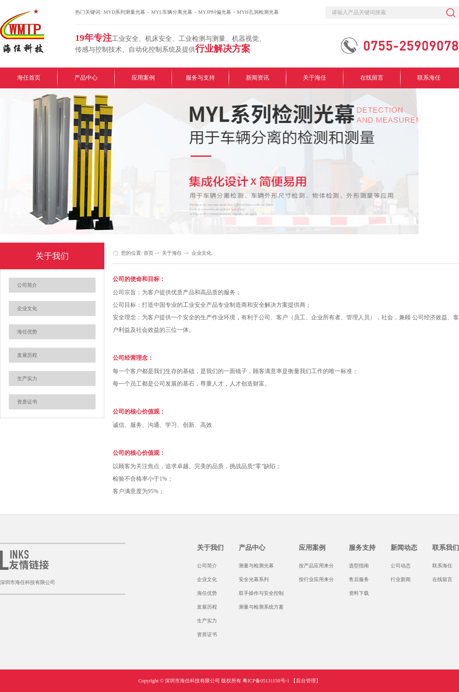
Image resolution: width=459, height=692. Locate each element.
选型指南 (359, 566)
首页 (149, 253)
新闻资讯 (257, 78)
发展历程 (27, 355)
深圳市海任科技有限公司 (27, 582)
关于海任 (314, 78)
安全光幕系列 (254, 579)
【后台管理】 (306, 681)
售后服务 (359, 579)
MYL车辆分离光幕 (171, 12)
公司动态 (401, 566)
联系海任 (429, 78)
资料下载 (359, 593)
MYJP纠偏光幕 (214, 12)
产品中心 (86, 78)
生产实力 (27, 378)
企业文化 (27, 308)
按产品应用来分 (316, 566)
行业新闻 (401, 579)
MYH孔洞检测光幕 (258, 12)
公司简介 (27, 285)
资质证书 (27, 402)
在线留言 (371, 78)
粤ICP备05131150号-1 (265, 681)
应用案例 (143, 78)
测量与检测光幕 (256, 566)
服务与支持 (200, 78)
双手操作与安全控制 (261, 593)
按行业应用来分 (316, 579)
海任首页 (28, 78)
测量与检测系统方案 (261, 607)
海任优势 (27, 332)
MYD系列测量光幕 (124, 12)
